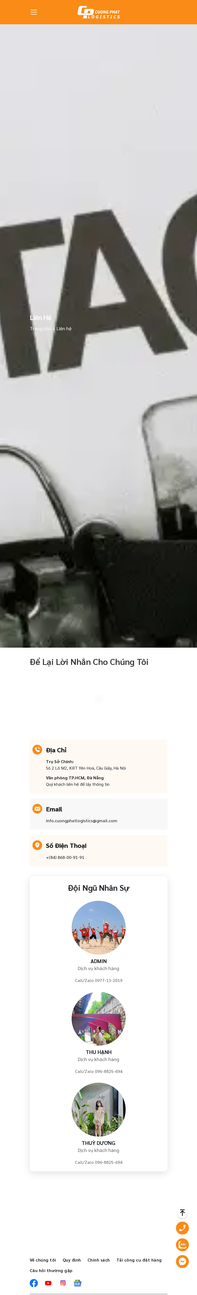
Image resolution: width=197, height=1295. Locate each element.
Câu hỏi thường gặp (51, 1270)
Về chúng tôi (43, 1260)
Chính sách (99, 1260)
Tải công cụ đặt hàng (139, 1260)
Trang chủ (40, 328)
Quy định (72, 1260)
